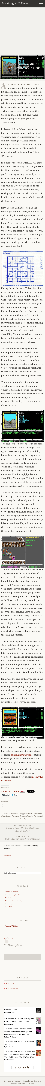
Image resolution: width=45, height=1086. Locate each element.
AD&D (29, 814)
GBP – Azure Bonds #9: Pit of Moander (22, 837)
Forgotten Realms (18, 816)
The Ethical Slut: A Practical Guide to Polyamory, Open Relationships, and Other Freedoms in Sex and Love (18, 1031)
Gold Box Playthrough (34, 816)
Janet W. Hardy (11, 1037)
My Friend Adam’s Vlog (13, 901)
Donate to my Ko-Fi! (12, 895)
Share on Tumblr (10, 791)
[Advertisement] (22, 31)
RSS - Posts (9, 984)
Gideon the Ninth (10, 1010)
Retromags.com (11, 904)
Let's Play (14, 814)
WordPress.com (27, 1084)
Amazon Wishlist (11, 926)
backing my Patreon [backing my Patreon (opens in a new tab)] (21, 755)
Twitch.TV (9, 907)
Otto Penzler (10, 1047)
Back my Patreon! (11, 892)
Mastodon (7, 856)
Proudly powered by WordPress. (18, 1081)
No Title (8, 939)
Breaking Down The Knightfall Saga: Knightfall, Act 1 (22, 828)
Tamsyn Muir (10, 1012)
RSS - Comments (11, 989)
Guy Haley (9, 1024)
